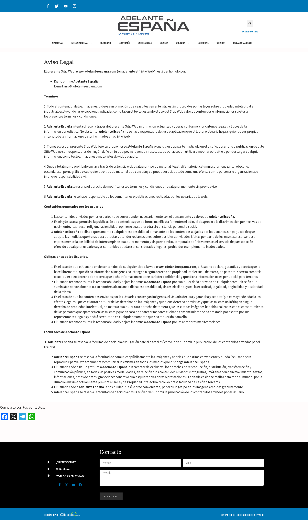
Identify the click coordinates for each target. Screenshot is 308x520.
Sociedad (105, 42)
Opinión (220, 42)
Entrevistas (145, 42)
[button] (250, 23)
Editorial (203, 42)
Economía (124, 42)
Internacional (82, 43)
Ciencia (164, 42)
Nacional (57, 42)
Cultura (183, 43)
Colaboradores (244, 43)
